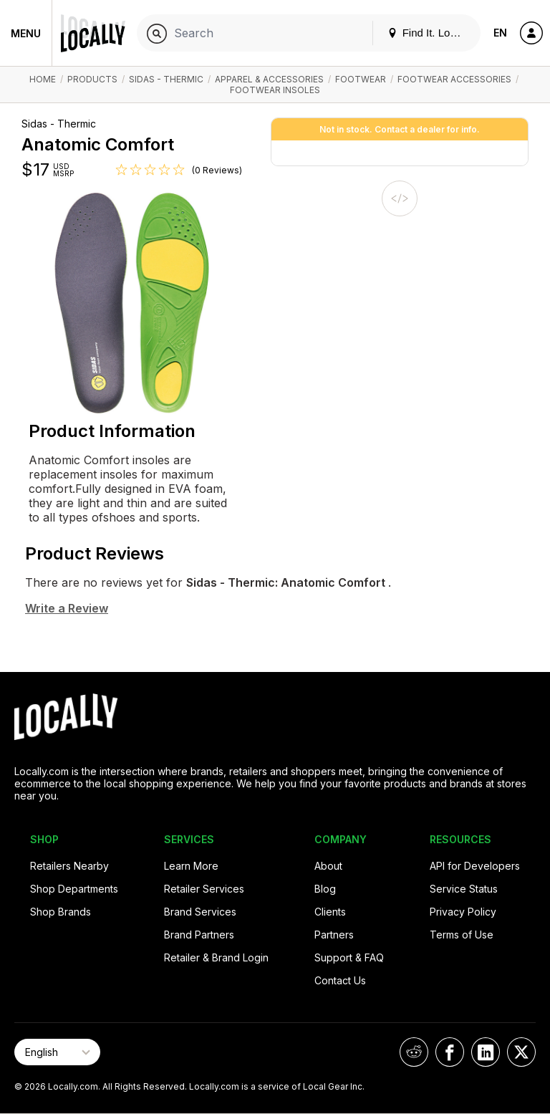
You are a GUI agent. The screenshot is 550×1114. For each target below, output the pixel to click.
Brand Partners (199, 934)
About (328, 866)
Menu (26, 33)
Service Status (464, 889)
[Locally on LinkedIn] (485, 1052)
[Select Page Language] (57, 1052)
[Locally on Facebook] (449, 1052)
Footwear (360, 79)
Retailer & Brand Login (216, 957)
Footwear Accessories (454, 79)
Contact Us (340, 980)
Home (42, 79)
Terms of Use (461, 934)
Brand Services (200, 912)
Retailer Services (204, 889)
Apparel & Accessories (269, 79)
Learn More (191, 866)
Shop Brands (60, 912)
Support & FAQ (349, 957)
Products (92, 79)
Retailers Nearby (69, 866)
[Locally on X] (521, 1052)
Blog (325, 889)
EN (500, 33)
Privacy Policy (463, 912)
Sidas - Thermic (166, 79)
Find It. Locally (429, 33)
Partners (334, 934)
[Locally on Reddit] (414, 1052)
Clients (330, 912)
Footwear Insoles (275, 90)
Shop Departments (74, 889)
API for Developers (475, 866)
